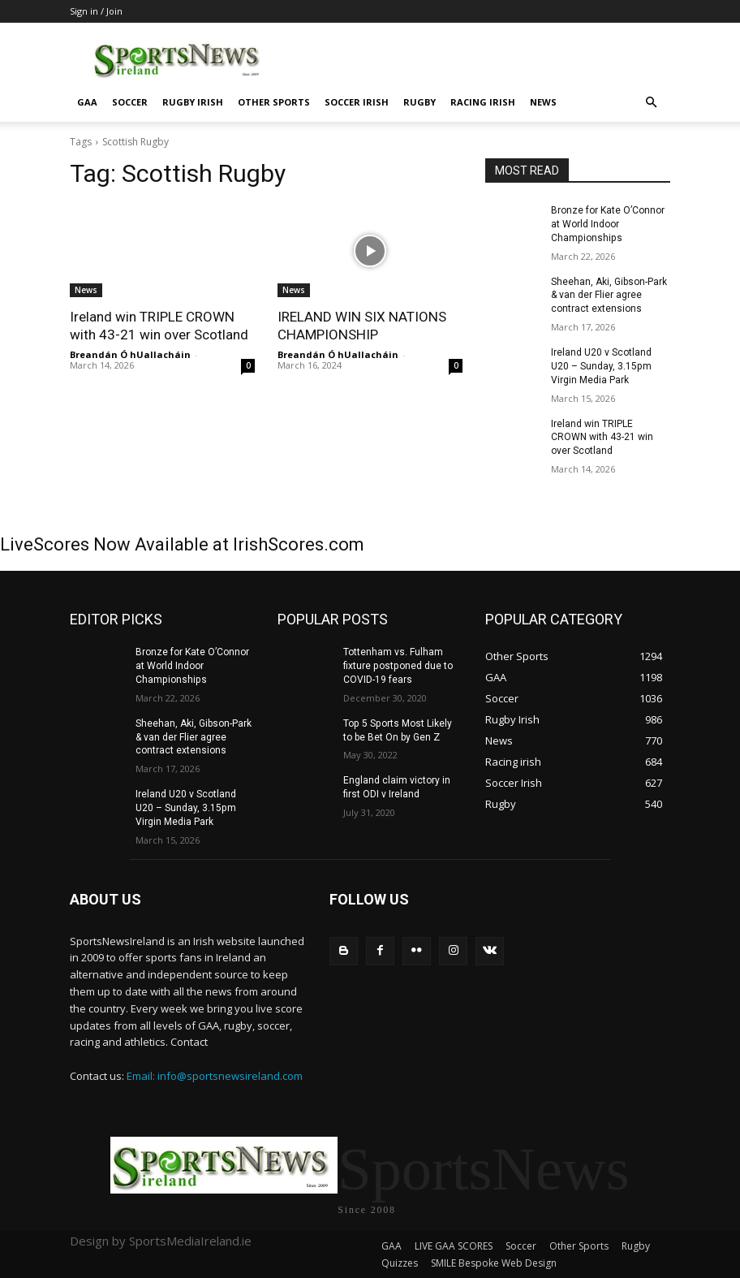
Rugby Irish (192, 102)
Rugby (419, 102)
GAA (87, 102)
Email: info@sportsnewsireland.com (215, 1075)
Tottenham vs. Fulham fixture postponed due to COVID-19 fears (397, 665)
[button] (650, 102)
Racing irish (482, 102)
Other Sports (274, 102)
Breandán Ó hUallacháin (130, 354)
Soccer (130, 102)
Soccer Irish (357, 102)
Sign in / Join (96, 11)
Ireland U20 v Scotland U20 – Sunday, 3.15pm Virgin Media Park (601, 366)
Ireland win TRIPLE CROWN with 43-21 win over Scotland (602, 436)
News (543, 102)
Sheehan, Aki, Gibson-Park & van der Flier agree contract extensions (609, 294)
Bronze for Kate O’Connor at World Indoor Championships (608, 224)
